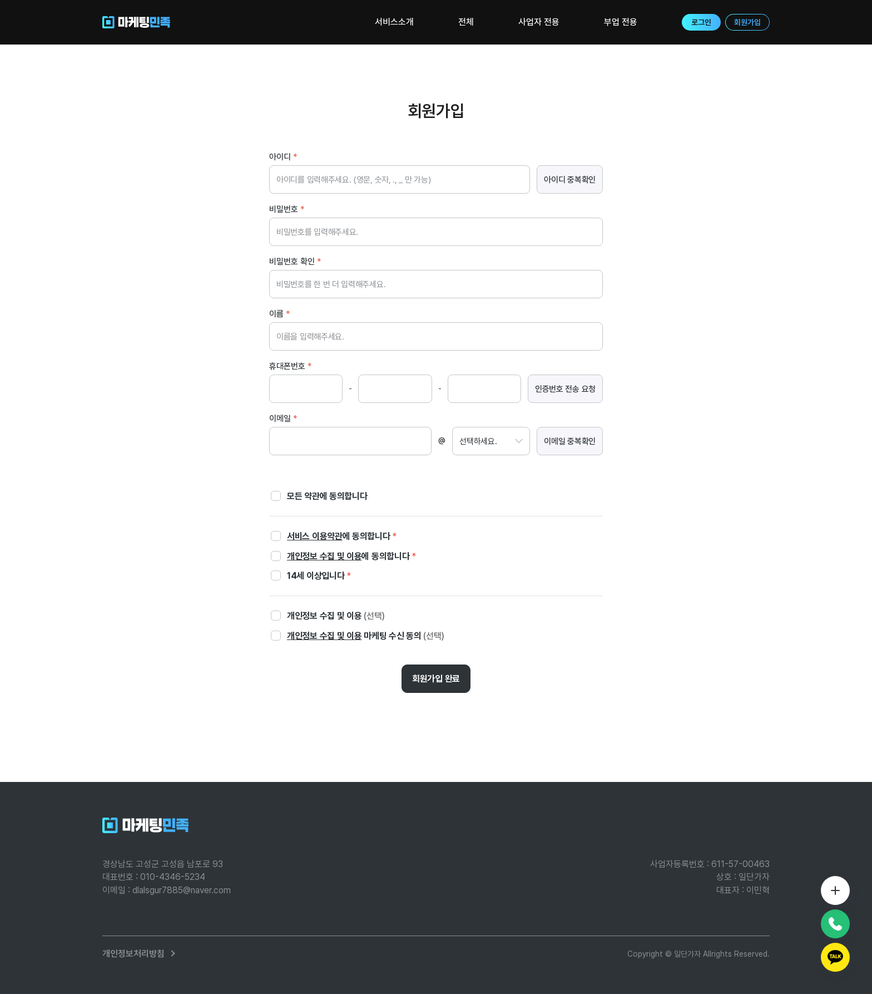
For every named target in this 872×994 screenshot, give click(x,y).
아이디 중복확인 (570, 180)
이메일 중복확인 (570, 441)
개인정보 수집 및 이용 (324, 556)
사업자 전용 (538, 22)
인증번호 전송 (565, 389)
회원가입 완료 (436, 678)
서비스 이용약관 (315, 536)
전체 (466, 22)
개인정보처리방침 (133, 953)
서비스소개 (394, 22)
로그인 (701, 22)
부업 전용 (620, 22)
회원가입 (747, 22)
